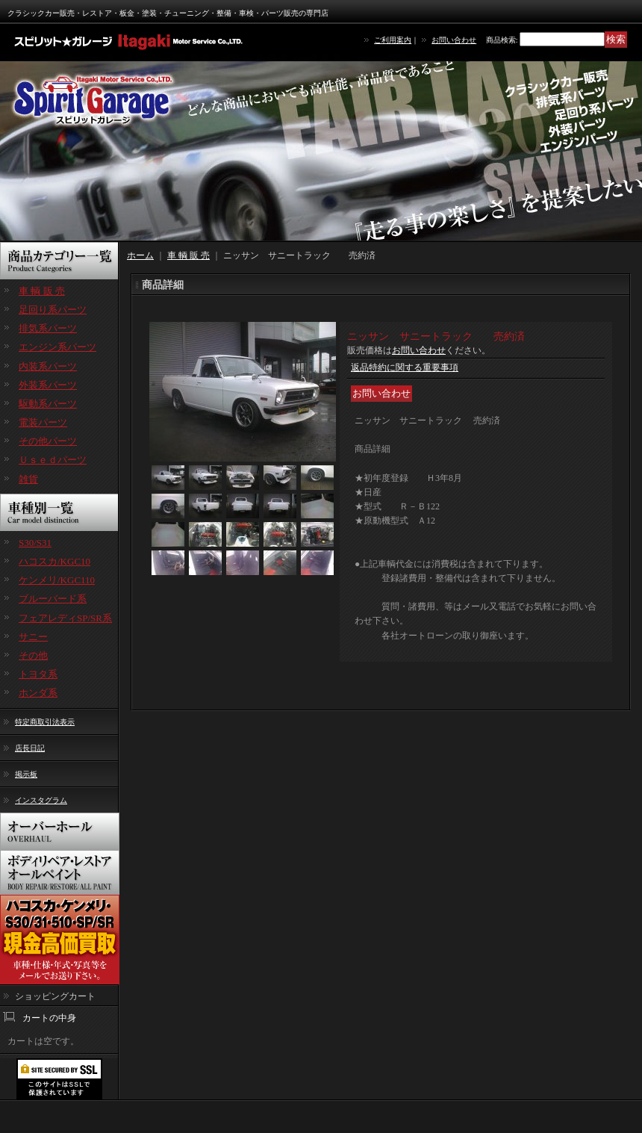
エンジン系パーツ (57, 347)
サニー (33, 636)
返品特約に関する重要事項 (404, 367)
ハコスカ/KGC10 (54, 561)
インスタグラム (41, 800)
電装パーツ (43, 422)
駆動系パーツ (48, 403)
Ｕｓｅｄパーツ (53, 459)
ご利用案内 (392, 40)
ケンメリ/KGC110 (57, 580)
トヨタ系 (38, 674)
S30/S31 (35, 542)
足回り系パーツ (53, 309)
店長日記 (30, 748)
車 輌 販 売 (42, 291)
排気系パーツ (48, 328)
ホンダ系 (38, 692)
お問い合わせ (453, 40)
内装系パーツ (48, 366)
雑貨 (28, 479)
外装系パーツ (48, 385)
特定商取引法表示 (45, 722)
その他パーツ (48, 441)
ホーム (140, 255)
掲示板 (26, 774)
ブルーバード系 (53, 598)
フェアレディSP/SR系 (65, 618)
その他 (33, 655)
